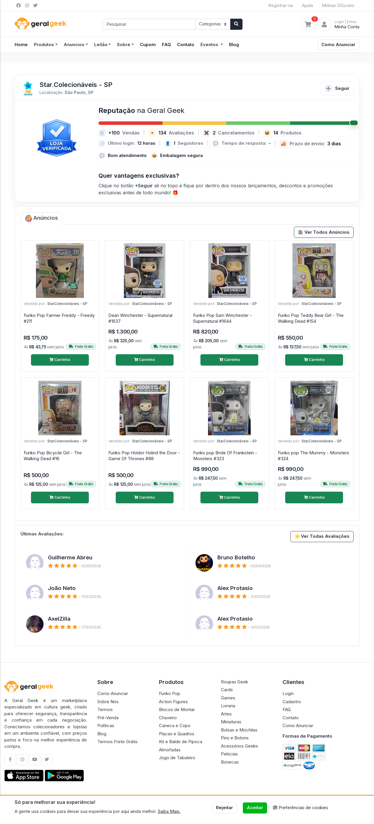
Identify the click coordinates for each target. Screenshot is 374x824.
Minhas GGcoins (338, 5)
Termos (105, 709)
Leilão (101, 44)
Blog (234, 44)
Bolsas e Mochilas (239, 730)
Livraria (228, 705)
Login (288, 693)
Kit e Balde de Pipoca (180, 741)
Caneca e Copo (175, 725)
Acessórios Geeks (239, 746)
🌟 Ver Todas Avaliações (322, 536)
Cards (227, 689)
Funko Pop (169, 693)
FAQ (166, 44)
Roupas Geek (234, 682)
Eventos (209, 44)
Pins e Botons (235, 738)
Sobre (123, 44)
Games (228, 698)
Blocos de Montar (177, 709)
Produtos (44, 44)
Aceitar (255, 807)
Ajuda (307, 5)
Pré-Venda (108, 717)
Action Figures (173, 701)
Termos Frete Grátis (117, 741)
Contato (185, 44)
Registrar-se (280, 5)
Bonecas (230, 762)
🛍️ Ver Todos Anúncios (324, 232)
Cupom (148, 44)
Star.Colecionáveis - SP (67, 303)
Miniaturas (231, 722)
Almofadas (170, 750)
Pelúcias (229, 754)
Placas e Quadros (176, 733)
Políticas (105, 725)
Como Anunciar (338, 44)
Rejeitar (224, 807)
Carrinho (59, 359)
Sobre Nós (108, 701)
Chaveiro (168, 717)
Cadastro (292, 701)
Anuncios (74, 44)
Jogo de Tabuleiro (177, 757)
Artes (226, 714)
